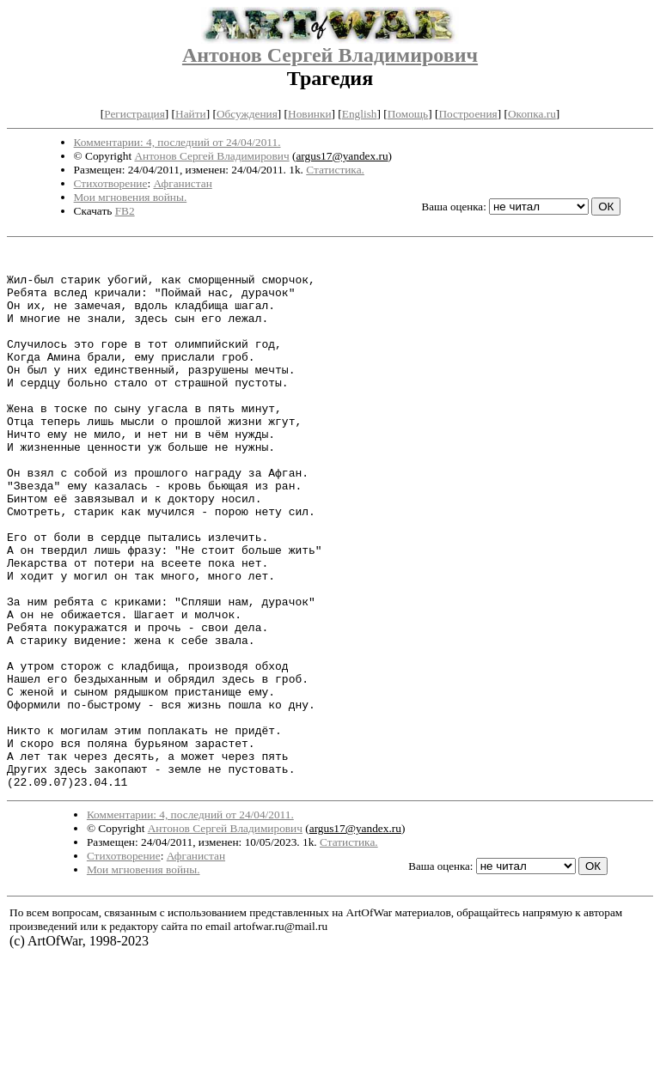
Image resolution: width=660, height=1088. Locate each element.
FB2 (125, 210)
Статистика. (335, 169)
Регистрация (134, 113)
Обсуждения (247, 113)
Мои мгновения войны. (130, 197)
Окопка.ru (532, 113)
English (359, 113)
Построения (467, 113)
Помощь (408, 113)
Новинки (309, 113)
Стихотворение (111, 183)
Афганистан (182, 183)
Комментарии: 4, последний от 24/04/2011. (177, 142)
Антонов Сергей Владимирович (330, 55)
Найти (190, 113)
